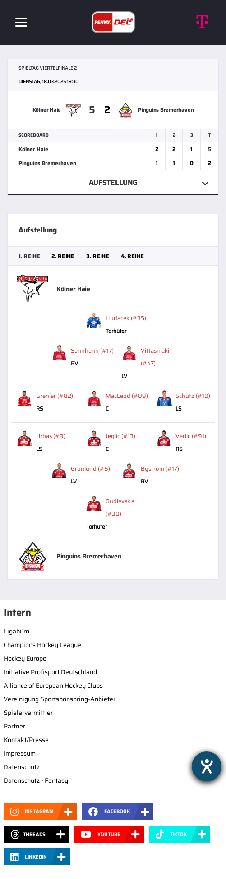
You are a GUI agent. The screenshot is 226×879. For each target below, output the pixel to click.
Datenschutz (22, 767)
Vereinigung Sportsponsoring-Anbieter (59, 699)
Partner (14, 726)
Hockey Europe (25, 658)
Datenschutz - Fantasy (36, 780)
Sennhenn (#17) (92, 350)
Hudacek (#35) (126, 318)
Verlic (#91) (190, 436)
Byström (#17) (160, 468)
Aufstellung (113, 182)
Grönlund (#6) (90, 468)
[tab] (29, 256)
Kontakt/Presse (26, 740)
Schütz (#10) (192, 396)
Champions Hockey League (42, 645)
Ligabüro (16, 631)
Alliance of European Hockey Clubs (53, 685)
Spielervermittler (28, 713)
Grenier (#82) (54, 396)
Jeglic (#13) (120, 436)
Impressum (20, 753)
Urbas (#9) (50, 436)
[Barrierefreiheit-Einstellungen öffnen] (206, 766)
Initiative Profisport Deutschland (50, 672)
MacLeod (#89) (127, 396)
